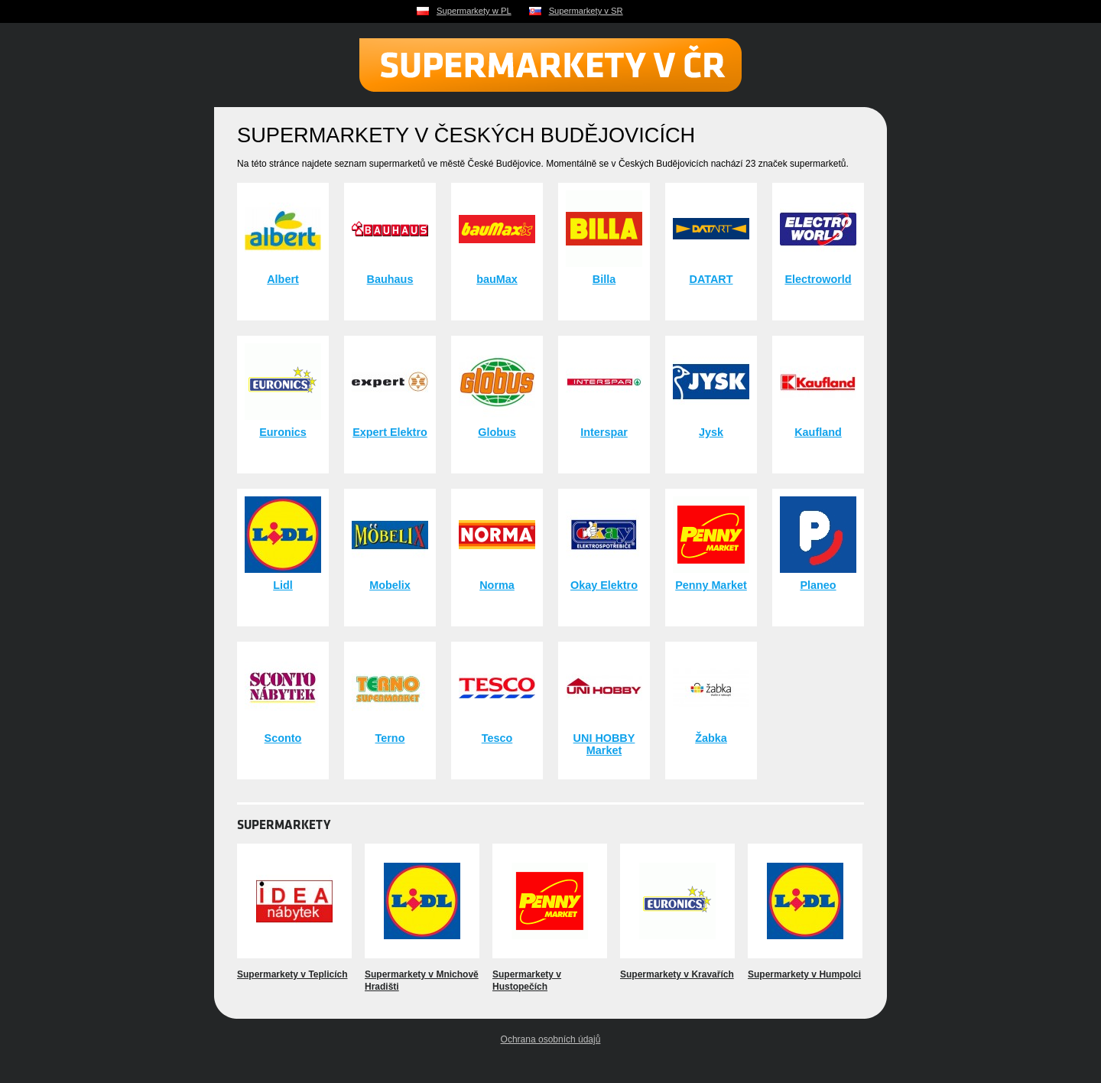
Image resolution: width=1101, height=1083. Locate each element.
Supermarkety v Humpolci (804, 974)
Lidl (283, 585)
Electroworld (817, 279)
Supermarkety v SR (586, 10)
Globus (497, 432)
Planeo (818, 585)
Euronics (283, 432)
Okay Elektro (604, 585)
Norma (497, 585)
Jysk (711, 432)
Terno (390, 738)
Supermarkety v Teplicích (292, 974)
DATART (710, 279)
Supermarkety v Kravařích (677, 974)
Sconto (283, 738)
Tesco (497, 738)
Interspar (604, 432)
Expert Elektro (389, 432)
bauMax (497, 279)
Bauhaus (390, 279)
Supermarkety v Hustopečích (526, 980)
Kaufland (818, 432)
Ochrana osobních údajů (551, 1039)
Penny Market (711, 585)
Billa (604, 279)
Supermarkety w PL (474, 10)
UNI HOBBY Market (604, 744)
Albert (283, 279)
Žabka (711, 738)
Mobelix (390, 585)
